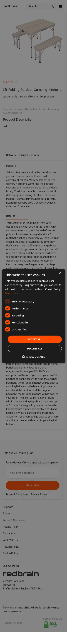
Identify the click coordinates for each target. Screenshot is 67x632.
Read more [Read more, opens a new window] (11, 293)
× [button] (59, 273)
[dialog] (33, 316)
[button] (33, 356)
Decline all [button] (34, 348)
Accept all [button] (35, 339)
